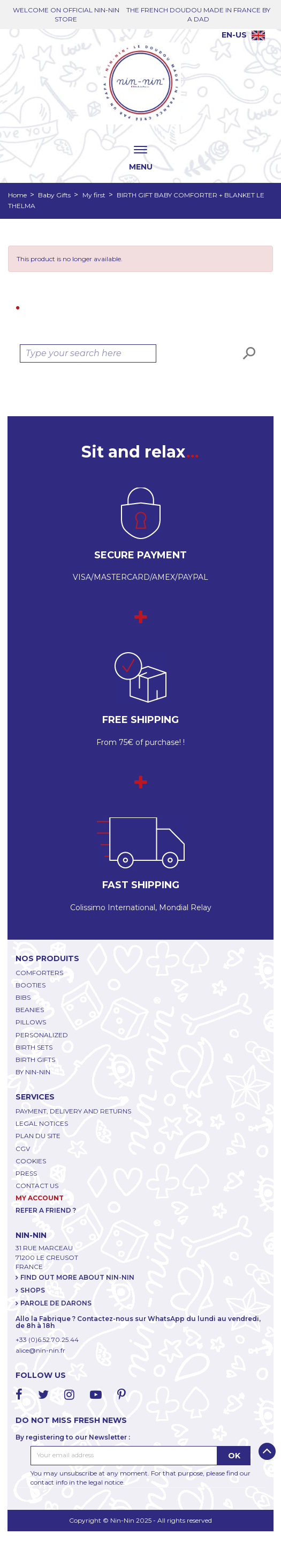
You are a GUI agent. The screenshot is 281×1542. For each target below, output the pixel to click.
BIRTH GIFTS (35, 1060)
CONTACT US (37, 1186)
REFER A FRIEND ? (46, 1210)
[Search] (88, 353)
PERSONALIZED (42, 1035)
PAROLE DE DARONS (56, 1303)
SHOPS (32, 1290)
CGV (23, 1149)
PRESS (26, 1173)
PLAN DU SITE (38, 1136)
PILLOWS (31, 1022)
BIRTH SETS (34, 1047)
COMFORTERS (39, 973)
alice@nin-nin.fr (40, 1350)
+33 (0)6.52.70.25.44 (47, 1340)
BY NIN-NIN (33, 1072)
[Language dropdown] (243, 35)
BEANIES (30, 1010)
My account (40, 1198)
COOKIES (31, 1161)
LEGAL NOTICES (42, 1123)
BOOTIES (30, 985)
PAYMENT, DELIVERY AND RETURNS (73, 1111)
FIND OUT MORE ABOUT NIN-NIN (77, 1277)
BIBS (23, 997)
